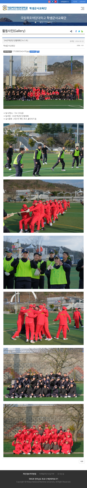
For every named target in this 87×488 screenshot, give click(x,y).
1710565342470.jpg (20, 51)
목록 (81, 461)
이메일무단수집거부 (46, 474)
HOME (75, 1)
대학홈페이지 (65, 1)
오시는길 (60, 474)
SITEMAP (82, 1)
